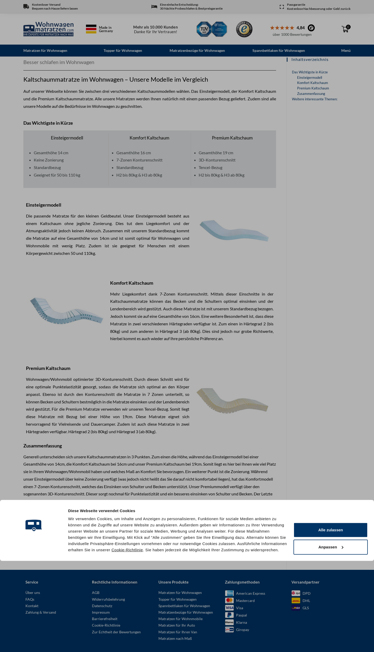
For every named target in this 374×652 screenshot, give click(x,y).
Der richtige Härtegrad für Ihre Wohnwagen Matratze (71, 545)
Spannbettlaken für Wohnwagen (278, 50)
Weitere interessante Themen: (314, 99)
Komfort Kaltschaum (312, 82)
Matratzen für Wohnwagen (45, 50)
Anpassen (330, 638)
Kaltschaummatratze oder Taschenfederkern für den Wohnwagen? (82, 552)
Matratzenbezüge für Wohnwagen (197, 50)
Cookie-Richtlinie (127, 641)
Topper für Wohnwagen (123, 50)
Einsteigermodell (309, 77)
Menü (346, 50)
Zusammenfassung (311, 93)
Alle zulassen (330, 621)
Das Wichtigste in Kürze (310, 72)
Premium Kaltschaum (313, 88)
